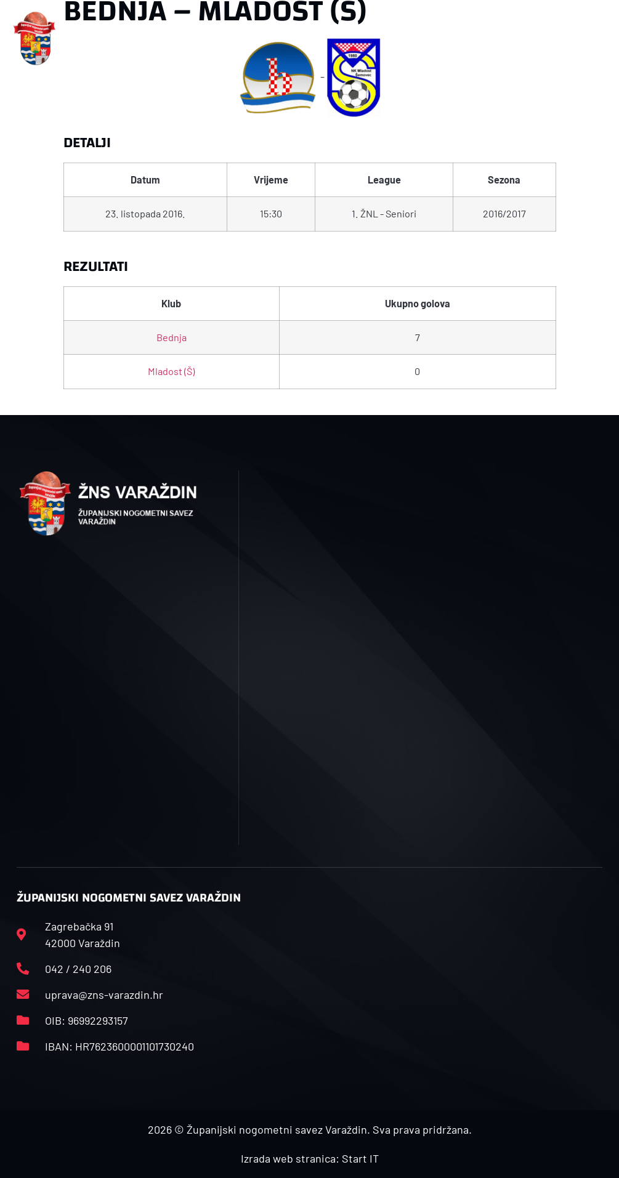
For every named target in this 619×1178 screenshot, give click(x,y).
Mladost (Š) (171, 371)
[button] (204, 38)
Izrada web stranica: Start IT (310, 1158)
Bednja (171, 337)
